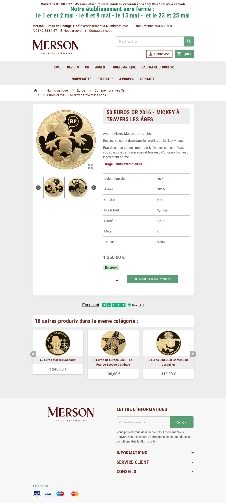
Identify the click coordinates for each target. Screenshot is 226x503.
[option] (58, 352)
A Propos (126, 79)
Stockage (105, 79)
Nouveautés (81, 79)
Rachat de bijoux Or (158, 67)
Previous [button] (33, 354)
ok (182, 422)
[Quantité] (109, 279)
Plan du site (41, 486)
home (57, 67)
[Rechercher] (154, 41)
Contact (147, 79)
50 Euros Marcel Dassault (57, 360)
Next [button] (193, 354)
